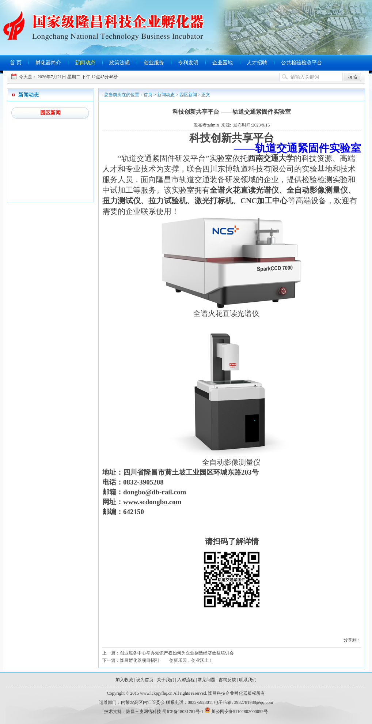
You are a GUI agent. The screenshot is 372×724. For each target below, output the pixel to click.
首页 (148, 94)
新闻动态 (85, 62)
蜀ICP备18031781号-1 (183, 711)
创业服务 (154, 62)
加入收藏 (124, 679)
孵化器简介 (48, 62)
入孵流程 (186, 679)
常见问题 (206, 679)
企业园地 (222, 62)
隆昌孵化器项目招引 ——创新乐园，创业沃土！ (166, 660)
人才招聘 (257, 62)
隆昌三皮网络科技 (143, 711)
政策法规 (119, 62)
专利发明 (188, 62)
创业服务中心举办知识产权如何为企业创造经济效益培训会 (177, 653)
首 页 (16, 62)
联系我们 (248, 679)
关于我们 (165, 679)
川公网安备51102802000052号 (239, 711)
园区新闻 (50, 113)
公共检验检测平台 (301, 62)
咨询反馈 (227, 679)
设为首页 (144, 679)
